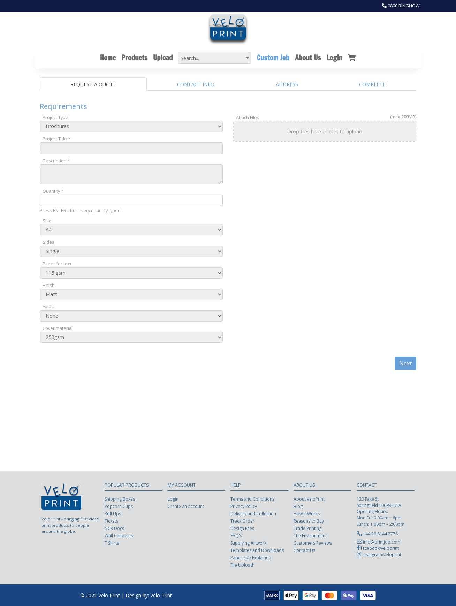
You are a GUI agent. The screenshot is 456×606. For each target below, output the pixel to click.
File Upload (241, 565)
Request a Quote (93, 84)
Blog (298, 506)
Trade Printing (307, 528)
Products (134, 58)
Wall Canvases (119, 536)
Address (287, 84)
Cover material (58, 328)
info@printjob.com (381, 542)
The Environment (310, 536)
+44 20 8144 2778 (380, 534)
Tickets (111, 521)
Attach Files (247, 117)
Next (405, 363)
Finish (49, 285)
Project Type (55, 117)
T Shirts (112, 543)
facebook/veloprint (380, 548)
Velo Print (161, 595)
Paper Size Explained (250, 558)
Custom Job (273, 58)
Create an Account (186, 506)
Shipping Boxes (120, 499)
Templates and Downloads (257, 550)
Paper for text (57, 263)
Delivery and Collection (253, 514)
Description (56, 160)
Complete (372, 84)
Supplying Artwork (248, 543)
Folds (48, 306)
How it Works (307, 514)
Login (334, 58)
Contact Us (304, 550)
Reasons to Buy (309, 521)
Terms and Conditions (252, 499)
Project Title (56, 138)
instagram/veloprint (381, 554)
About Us (308, 58)
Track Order (242, 521)
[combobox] (214, 58)
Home (108, 58)
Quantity (53, 191)
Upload (163, 58)
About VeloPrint (309, 499)
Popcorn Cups (119, 506)
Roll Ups (113, 514)
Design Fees (242, 528)
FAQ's (236, 536)
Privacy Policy (243, 506)
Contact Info (195, 84)
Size (47, 220)
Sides (48, 242)
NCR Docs (114, 528)
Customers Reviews (313, 543)
